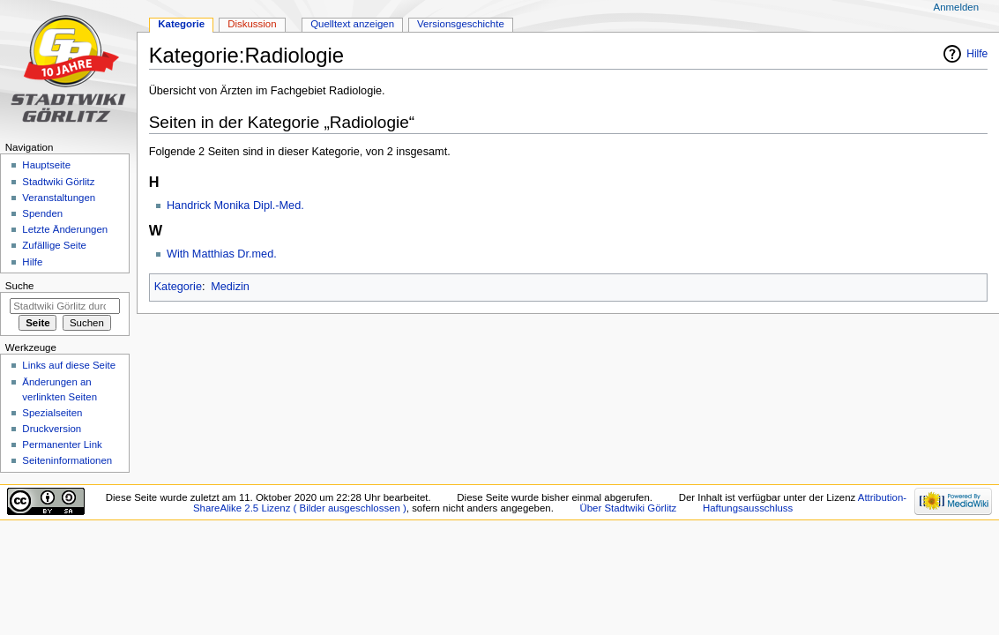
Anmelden (957, 7)
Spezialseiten (52, 412)
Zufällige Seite (54, 245)
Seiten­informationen (67, 460)
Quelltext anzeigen (352, 24)
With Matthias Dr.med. (222, 254)
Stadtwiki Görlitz (58, 181)
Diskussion (251, 24)
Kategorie (178, 286)
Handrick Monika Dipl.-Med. (235, 205)
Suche (19, 285)
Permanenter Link (61, 444)
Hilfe (977, 54)
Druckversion (51, 428)
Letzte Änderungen (65, 229)
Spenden (42, 213)
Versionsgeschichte (460, 24)
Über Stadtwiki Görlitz (628, 508)
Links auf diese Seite (69, 365)
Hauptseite (46, 165)
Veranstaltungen (58, 197)
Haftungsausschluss (748, 508)
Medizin (230, 286)
